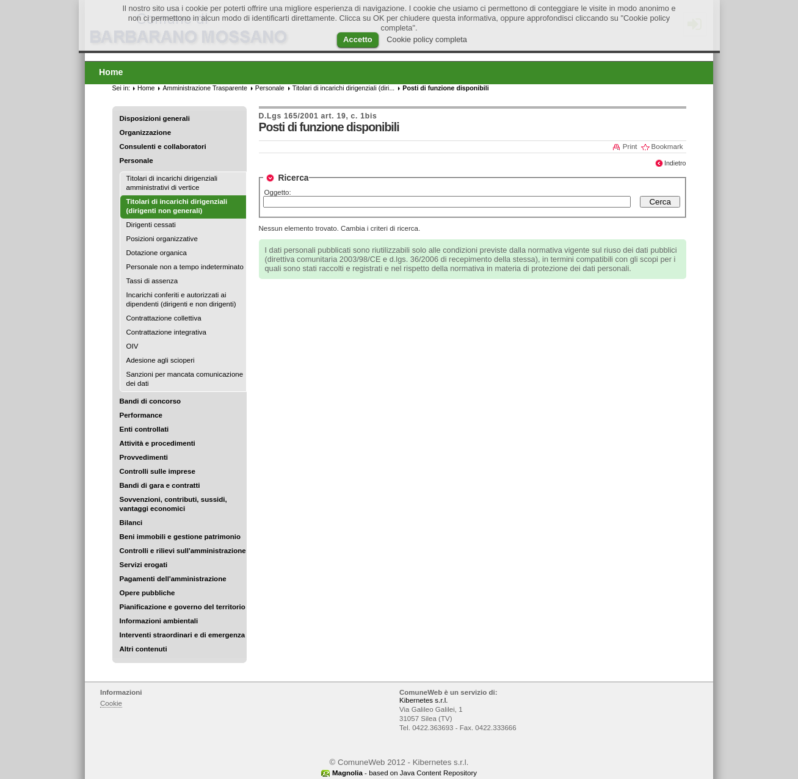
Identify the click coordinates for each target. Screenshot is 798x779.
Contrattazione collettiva (163, 318)
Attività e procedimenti (157, 443)
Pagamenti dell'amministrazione (173, 578)
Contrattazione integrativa (166, 332)
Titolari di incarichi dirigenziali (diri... (343, 88)
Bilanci (131, 522)
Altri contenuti (143, 649)
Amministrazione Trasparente (204, 88)
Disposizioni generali (155, 118)
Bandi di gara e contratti (160, 485)
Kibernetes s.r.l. (423, 700)
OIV (132, 346)
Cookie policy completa (426, 39)
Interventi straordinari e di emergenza (182, 635)
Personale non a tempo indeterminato (185, 266)
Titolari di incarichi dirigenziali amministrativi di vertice (172, 183)
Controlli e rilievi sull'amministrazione (183, 550)
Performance (141, 415)
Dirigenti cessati (151, 224)
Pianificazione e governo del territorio (182, 607)
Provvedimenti (144, 457)
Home (145, 88)
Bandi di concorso (150, 401)
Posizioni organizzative (162, 238)
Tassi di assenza (152, 280)
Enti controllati (144, 429)
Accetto (357, 39)
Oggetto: (277, 192)
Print (630, 146)
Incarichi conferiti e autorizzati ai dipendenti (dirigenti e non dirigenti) (181, 299)
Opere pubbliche (147, 592)
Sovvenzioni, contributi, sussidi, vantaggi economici (173, 504)
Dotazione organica (156, 252)
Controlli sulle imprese (157, 471)
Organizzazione (146, 132)
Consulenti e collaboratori (163, 146)
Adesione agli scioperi (160, 360)
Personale (136, 160)
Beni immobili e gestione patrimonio (180, 536)
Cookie (111, 703)
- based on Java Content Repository (404, 773)
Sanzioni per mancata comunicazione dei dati (185, 379)
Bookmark (667, 146)
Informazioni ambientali (159, 621)
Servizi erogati (144, 564)
